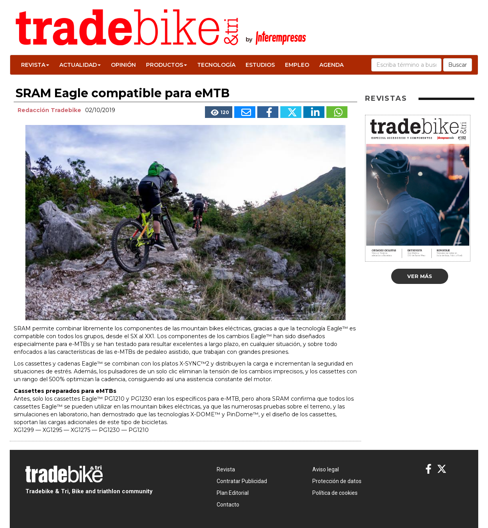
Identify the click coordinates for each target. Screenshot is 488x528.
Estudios (260, 64)
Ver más (419, 276)
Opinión (123, 64)
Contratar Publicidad (242, 481)
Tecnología (216, 64)
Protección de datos (337, 481)
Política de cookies (335, 493)
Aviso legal (325, 469)
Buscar (457, 64)
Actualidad (80, 64)
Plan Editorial (233, 493)
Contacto (228, 504)
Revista (35, 64)
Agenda (331, 64)
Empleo (297, 64)
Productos (166, 64)
